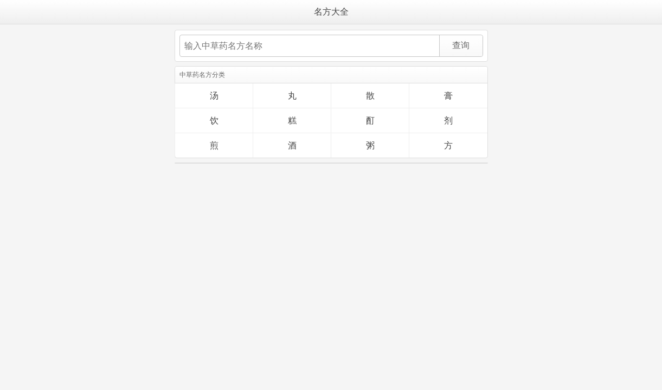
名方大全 (331, 11)
